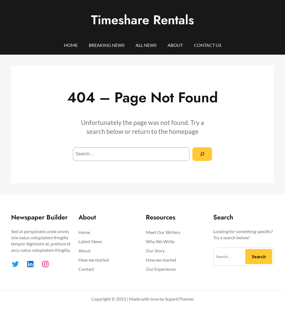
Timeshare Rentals (142, 20)
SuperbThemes (179, 298)
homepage (183, 131)
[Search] (202, 154)
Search (259, 256)
